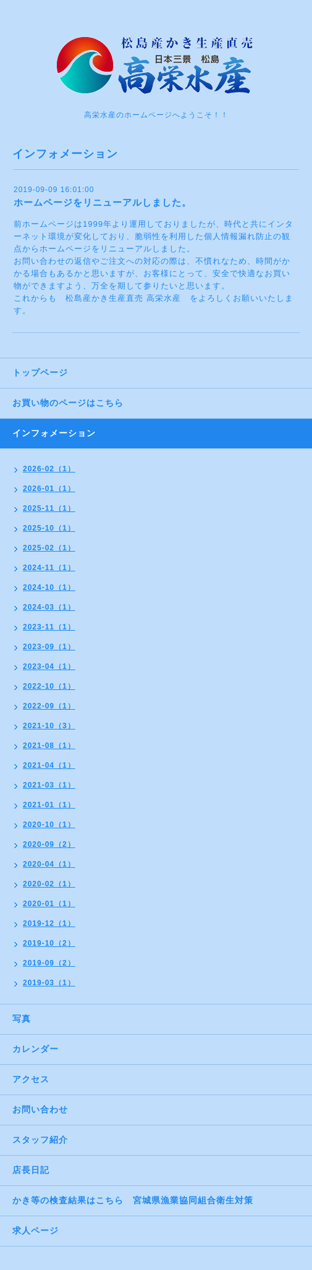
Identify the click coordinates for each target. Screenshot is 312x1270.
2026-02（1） (49, 469)
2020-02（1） (49, 884)
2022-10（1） (49, 686)
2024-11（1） (49, 567)
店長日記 (30, 1170)
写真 (21, 1019)
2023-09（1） (49, 646)
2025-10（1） (49, 528)
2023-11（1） (49, 627)
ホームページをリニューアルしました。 (103, 202)
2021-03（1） (49, 785)
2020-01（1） (49, 903)
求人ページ (35, 1230)
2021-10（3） (49, 725)
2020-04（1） (49, 864)
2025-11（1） (49, 508)
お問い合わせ (40, 1109)
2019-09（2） (49, 963)
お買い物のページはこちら (68, 403)
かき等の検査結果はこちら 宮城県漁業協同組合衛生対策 (132, 1200)
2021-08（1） (49, 745)
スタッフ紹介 (40, 1140)
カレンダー (35, 1049)
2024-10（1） (49, 587)
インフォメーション (54, 433)
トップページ (40, 372)
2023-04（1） (49, 666)
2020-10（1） (49, 824)
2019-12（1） (49, 923)
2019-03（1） (49, 982)
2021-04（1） (49, 765)
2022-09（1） (49, 706)
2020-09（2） (49, 844)
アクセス (30, 1079)
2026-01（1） (49, 488)
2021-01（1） (49, 805)
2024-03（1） (49, 607)
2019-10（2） (49, 943)
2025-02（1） (49, 548)
